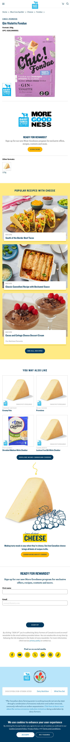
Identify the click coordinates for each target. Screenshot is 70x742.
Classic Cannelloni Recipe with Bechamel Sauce (28, 286)
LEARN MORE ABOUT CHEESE (35, 554)
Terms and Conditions (51, 728)
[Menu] (3, 3)
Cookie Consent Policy (18, 728)
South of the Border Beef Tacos (20, 237)
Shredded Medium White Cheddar (15, 450)
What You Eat (59, 691)
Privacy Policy (33, 728)
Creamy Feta (7, 410)
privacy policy (35, 640)
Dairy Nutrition (43, 691)
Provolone (40, 410)
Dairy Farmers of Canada (35, 5)
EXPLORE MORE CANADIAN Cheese (35, 457)
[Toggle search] (67, 3)
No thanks (44, 735)
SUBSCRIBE (35, 149)
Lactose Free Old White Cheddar (48, 450)
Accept (25, 735)
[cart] (63, 3)
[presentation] (35, 614)
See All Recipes (35, 351)
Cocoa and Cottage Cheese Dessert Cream (25, 335)
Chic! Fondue (9, 19)
